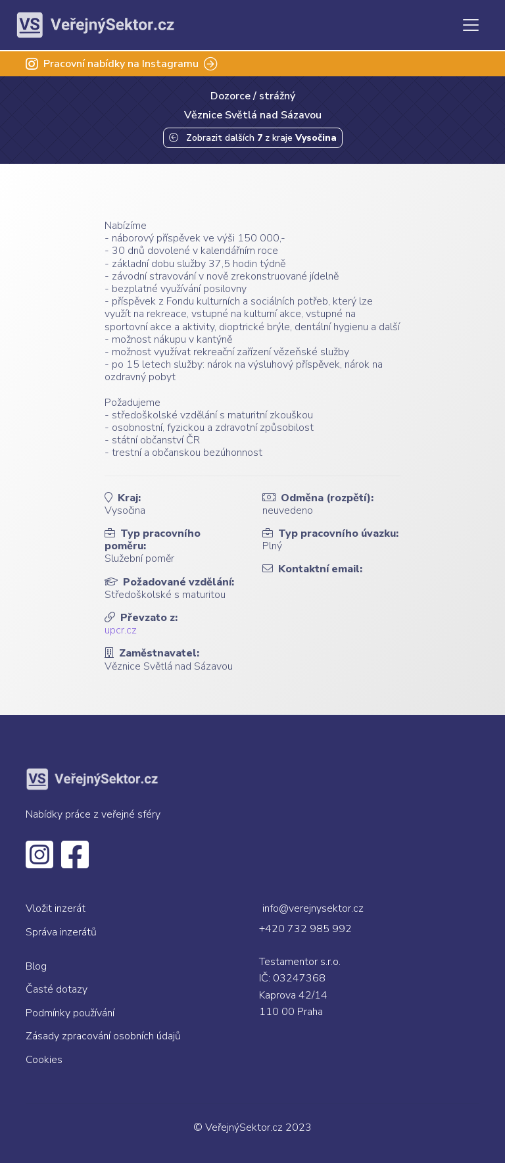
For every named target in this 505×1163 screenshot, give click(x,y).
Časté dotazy (56, 989)
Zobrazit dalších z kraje (253, 138)
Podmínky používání (70, 1013)
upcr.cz (121, 630)
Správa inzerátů (61, 932)
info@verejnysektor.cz (313, 908)
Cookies (44, 1059)
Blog (36, 966)
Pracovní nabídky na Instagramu (122, 64)
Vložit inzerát (55, 908)
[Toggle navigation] (470, 25)
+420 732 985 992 (305, 929)
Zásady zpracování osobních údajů (103, 1036)
